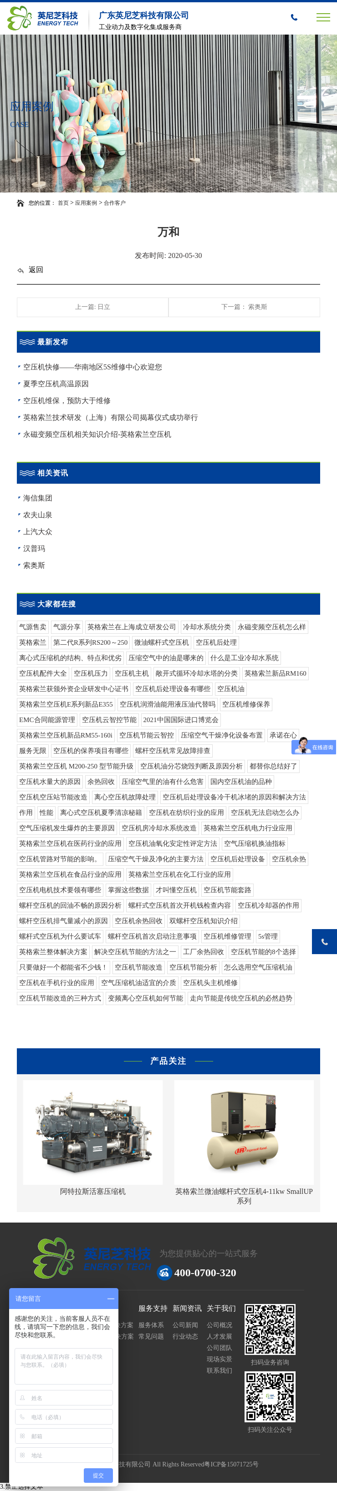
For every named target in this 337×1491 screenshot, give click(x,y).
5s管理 (268, 936)
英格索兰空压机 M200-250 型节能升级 (76, 766)
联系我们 (219, 1370)
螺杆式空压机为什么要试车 (60, 936)
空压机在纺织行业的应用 (186, 812)
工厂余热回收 (203, 951)
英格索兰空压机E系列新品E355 (66, 704)
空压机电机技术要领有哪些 (60, 890)
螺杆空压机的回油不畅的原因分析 (70, 905)
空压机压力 (91, 673)
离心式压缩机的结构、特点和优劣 (70, 658)
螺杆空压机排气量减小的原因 (63, 921)
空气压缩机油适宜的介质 (138, 982)
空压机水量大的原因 (50, 781)
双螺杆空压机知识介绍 (203, 921)
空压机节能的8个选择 (263, 951)
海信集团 (37, 498)
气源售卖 (32, 627)
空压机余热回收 (139, 921)
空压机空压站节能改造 (53, 797)
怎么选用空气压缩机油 (258, 967)
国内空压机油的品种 (241, 781)
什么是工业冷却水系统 (244, 658)
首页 (63, 203)
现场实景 (219, 1359)
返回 (30, 269)
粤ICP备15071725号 (231, 1464)
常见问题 (151, 1336)
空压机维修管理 (227, 936)
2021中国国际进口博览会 (181, 719)
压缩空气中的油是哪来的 (166, 658)
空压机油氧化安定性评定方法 (172, 843)
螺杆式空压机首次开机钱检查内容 (179, 905)
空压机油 (231, 688)
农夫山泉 (37, 515)
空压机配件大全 (43, 673)
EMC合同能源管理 (47, 719)
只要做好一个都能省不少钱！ (63, 967)
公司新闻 (185, 1325)
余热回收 (101, 781)
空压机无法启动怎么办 (265, 812)
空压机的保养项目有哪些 (90, 750)
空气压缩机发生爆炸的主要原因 (67, 828)
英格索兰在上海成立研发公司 (131, 627)
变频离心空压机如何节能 (145, 998)
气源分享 (67, 627)
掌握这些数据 (128, 890)
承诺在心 (283, 735)
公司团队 (219, 1347)
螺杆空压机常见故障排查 (172, 750)
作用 (26, 812)
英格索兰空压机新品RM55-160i (65, 735)
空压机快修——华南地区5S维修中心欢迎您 (92, 367)
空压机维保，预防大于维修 (67, 400)
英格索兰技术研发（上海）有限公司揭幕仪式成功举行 (110, 417)
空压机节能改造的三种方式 (60, 998)
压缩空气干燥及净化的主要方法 (156, 859)
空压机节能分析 (193, 967)
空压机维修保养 (246, 704)
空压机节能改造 (139, 967)
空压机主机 (132, 673)
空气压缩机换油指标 (255, 843)
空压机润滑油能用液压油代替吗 (167, 704)
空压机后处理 (216, 642)
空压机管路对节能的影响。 (60, 859)
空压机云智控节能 (109, 719)
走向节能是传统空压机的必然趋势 (241, 998)
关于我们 (221, 1308)
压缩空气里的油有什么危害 (163, 781)
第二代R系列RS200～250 (90, 642)
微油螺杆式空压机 (161, 642)
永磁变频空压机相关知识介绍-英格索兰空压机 (97, 434)
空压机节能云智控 (146, 735)
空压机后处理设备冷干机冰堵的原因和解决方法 (234, 797)
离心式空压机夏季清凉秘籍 (101, 812)
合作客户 (115, 203)
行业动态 (185, 1336)
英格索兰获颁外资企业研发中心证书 (73, 688)
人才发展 (219, 1336)
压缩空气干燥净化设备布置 (222, 735)
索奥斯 (34, 565)
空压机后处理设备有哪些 (172, 688)
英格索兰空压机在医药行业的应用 (70, 843)
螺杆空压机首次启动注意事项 (152, 936)
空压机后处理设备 (237, 859)
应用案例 (86, 203)
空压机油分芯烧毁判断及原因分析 (191, 766)
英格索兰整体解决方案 (53, 951)
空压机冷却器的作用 (268, 905)
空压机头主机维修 (210, 982)
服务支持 (153, 1308)
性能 (46, 812)
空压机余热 (289, 859)
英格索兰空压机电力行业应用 (248, 828)
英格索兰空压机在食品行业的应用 (70, 874)
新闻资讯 (187, 1308)
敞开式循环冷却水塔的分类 (197, 673)
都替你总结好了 (273, 766)
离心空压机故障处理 (125, 797)
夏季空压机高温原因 (56, 384)
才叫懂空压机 (176, 890)
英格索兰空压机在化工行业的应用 (179, 874)
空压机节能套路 (227, 890)
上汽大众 (37, 532)
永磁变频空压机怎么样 (272, 627)
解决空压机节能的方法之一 (135, 951)
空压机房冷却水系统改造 (159, 828)
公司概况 (219, 1325)
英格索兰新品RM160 (275, 673)
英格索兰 (32, 642)
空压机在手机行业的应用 (56, 982)
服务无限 (32, 750)
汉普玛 (34, 548)
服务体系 (151, 1325)
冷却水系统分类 (207, 627)
